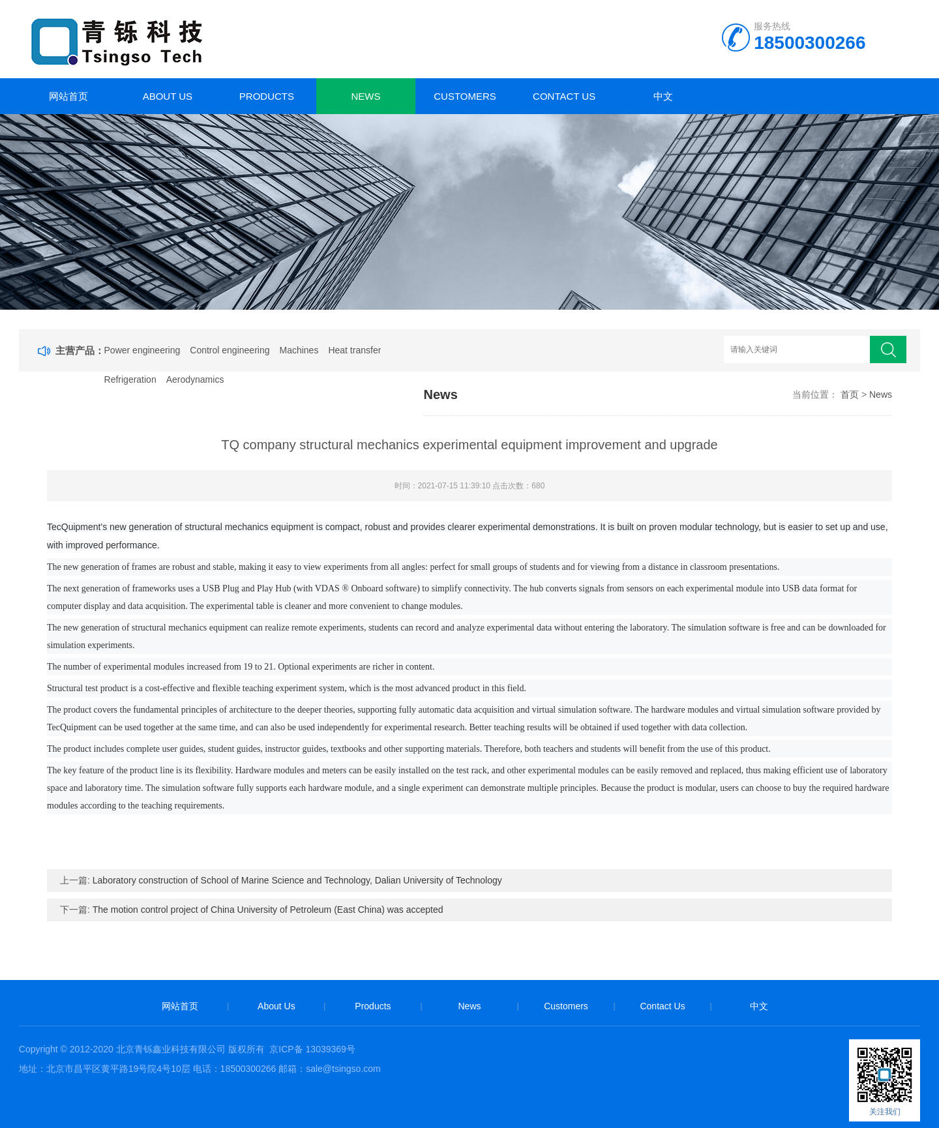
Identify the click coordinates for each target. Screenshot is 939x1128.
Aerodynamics (195, 379)
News (366, 96)
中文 (663, 96)
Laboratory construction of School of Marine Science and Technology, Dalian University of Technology (297, 880)
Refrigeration (130, 379)
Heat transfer (354, 350)
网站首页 (68, 96)
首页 (850, 394)
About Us (167, 96)
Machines (298, 350)
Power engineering (142, 350)
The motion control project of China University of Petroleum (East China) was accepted (268, 909)
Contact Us (564, 96)
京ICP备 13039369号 (312, 1049)
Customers (465, 96)
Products (266, 96)
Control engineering (229, 350)
